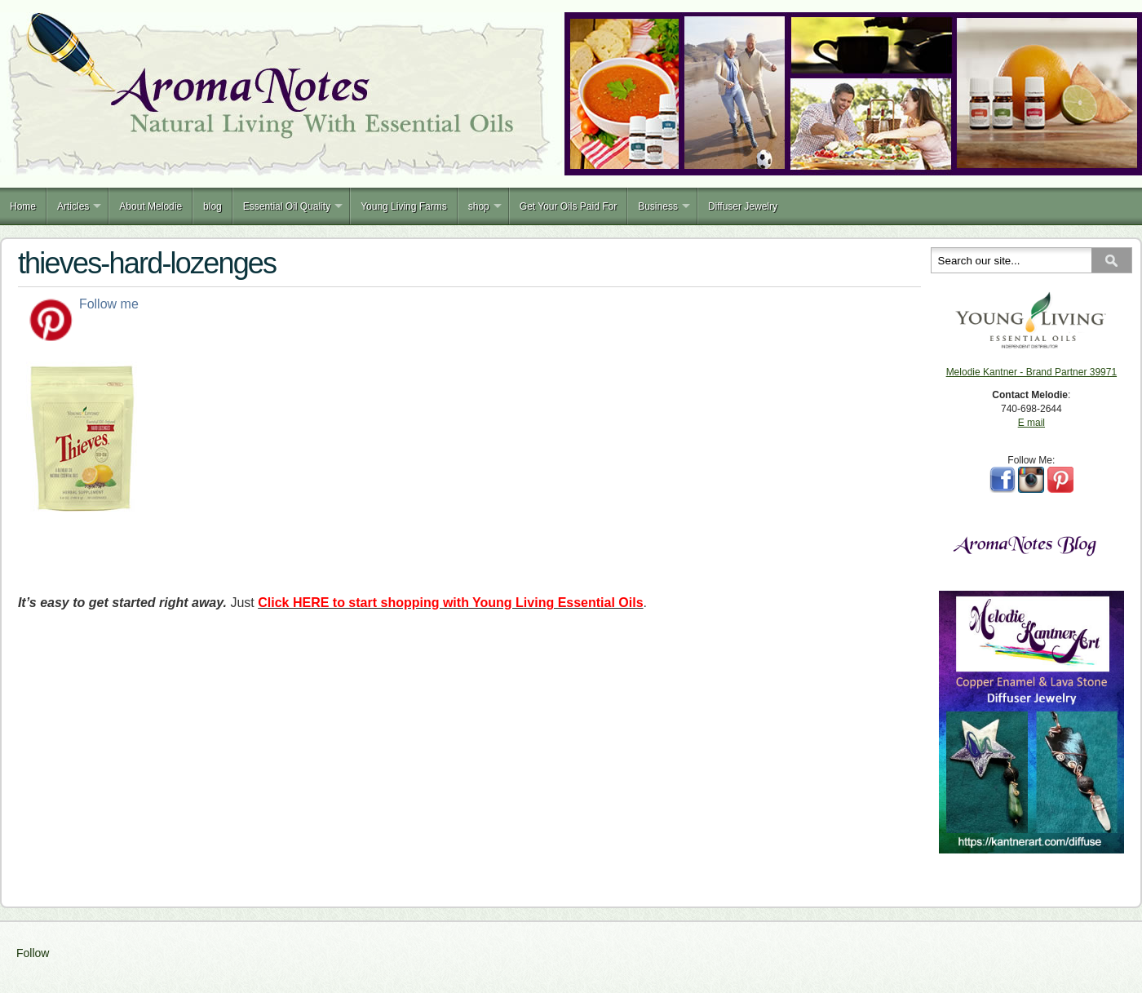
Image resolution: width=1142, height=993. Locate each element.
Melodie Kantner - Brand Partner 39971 (1031, 372)
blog (212, 206)
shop (478, 206)
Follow (32, 953)
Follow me (109, 304)
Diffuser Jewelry (742, 206)
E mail (1031, 422)
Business (658, 206)
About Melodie (150, 206)
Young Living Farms (404, 206)
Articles (73, 206)
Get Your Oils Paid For (568, 206)
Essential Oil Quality (286, 206)
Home (23, 206)
